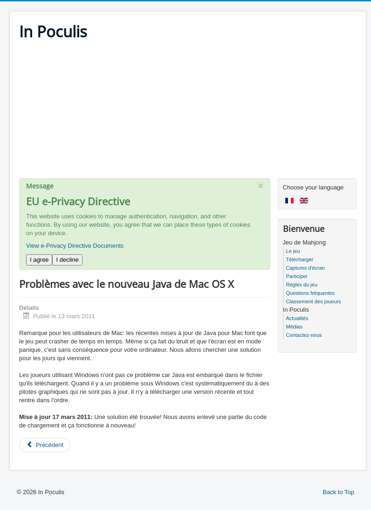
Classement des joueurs (313, 301)
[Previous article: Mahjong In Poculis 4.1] (44, 445)
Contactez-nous (304, 335)
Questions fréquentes (310, 293)
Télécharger (300, 259)
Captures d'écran (305, 268)
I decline (67, 259)
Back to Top (338, 492)
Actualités (297, 318)
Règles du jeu (301, 284)
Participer (297, 276)
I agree (39, 259)
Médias (294, 326)
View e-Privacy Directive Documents (75, 245)
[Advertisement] (188, 113)
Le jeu (293, 251)
